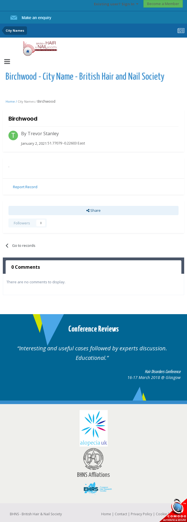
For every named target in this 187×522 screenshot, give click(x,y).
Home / (12, 101)
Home (106, 514)
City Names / (27, 101)
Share (93, 210)
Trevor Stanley (43, 133)
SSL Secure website (173, 510)
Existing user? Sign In (116, 3)
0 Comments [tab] (25, 267)
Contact (121, 514)
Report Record (25, 186)
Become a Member (163, 3)
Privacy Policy (141, 514)
